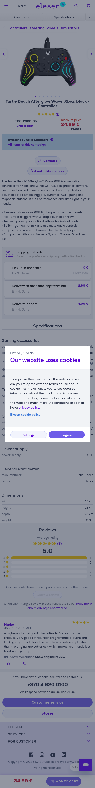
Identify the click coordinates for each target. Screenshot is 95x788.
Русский (30, 353)
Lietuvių (16, 353)
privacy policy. (29, 407)
